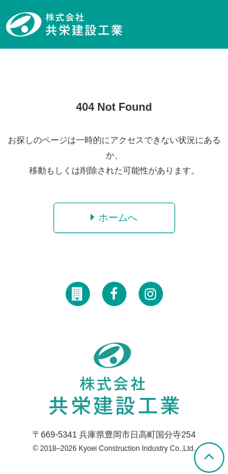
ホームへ (117, 217)
